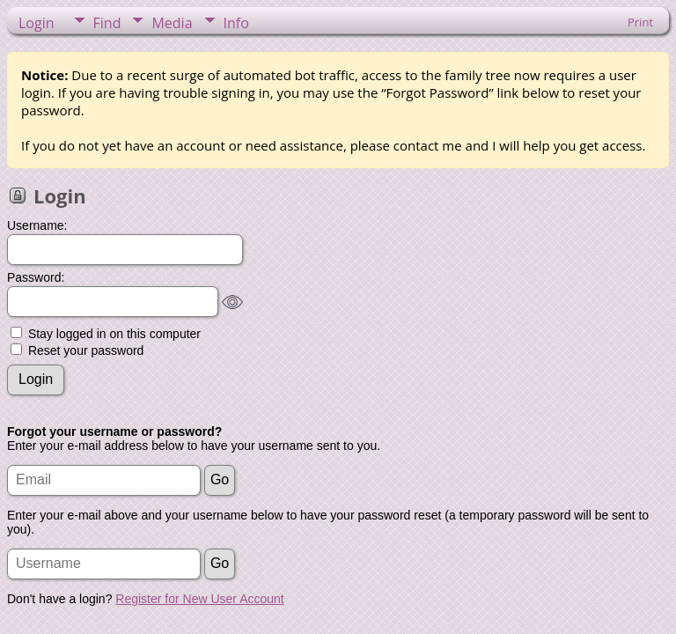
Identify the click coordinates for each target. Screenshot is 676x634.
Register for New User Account (199, 599)
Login (36, 23)
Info (236, 23)
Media (171, 23)
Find (107, 23)
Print (640, 22)
